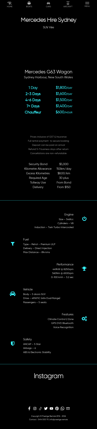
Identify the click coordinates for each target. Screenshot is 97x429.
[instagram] (35, 409)
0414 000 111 (43, 420)
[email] (68, 409)
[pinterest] (57, 409)
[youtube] (51, 409)
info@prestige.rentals (59, 420)
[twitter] (46, 409)
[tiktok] (40, 409)
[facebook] (29, 409)
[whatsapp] (62, 409)
